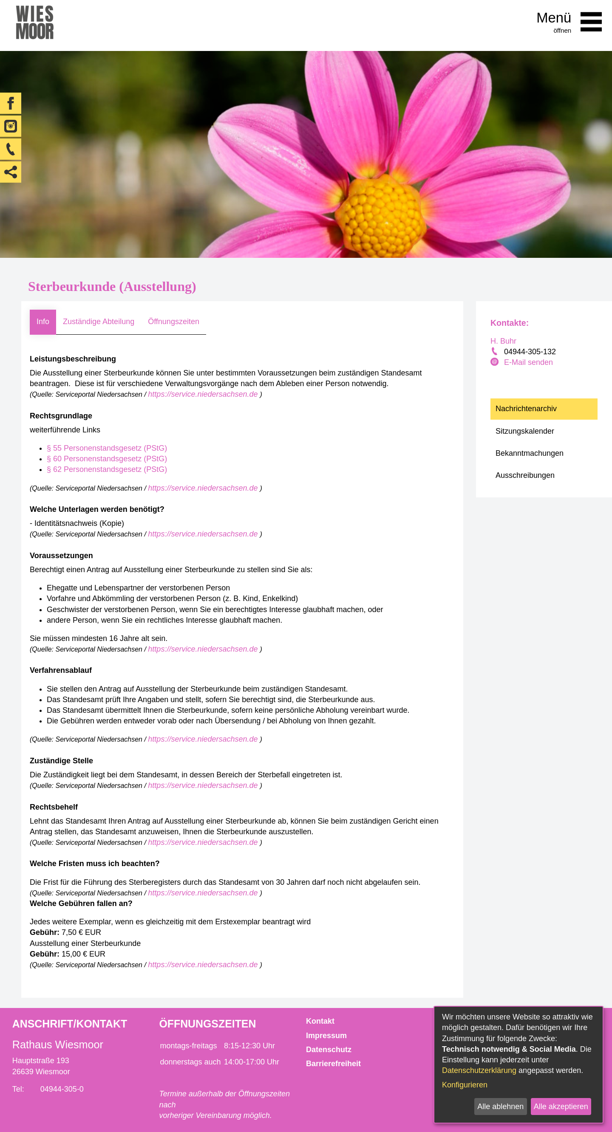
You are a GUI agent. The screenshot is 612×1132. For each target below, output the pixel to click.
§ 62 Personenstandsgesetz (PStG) (107, 469)
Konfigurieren (464, 1085)
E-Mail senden (528, 362)
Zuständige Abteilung (98, 321)
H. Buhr (503, 341)
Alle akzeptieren (561, 1106)
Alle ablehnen (500, 1106)
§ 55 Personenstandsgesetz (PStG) (107, 448)
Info (43, 321)
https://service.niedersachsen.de (204, 394)
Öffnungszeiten (173, 321)
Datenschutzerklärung (479, 1070)
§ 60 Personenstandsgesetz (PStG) (107, 458)
